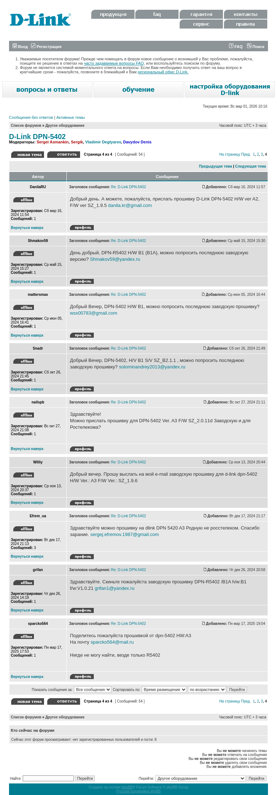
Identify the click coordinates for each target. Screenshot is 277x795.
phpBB (127, 787)
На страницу (229, 154)
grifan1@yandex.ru (115, 588)
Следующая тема (250, 166)
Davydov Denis (137, 142)
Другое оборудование (65, 126)
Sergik (77, 142)
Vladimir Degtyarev (103, 142)
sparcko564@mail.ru (112, 642)
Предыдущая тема (215, 166)
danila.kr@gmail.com (130, 205)
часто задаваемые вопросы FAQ (114, 63)
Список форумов (26, 126)
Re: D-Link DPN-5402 (128, 187)
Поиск (255, 46)
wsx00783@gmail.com (93, 313)
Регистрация (46, 46)
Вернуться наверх (27, 228)
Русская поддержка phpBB (138, 791)
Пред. (246, 154)
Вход (20, 46)
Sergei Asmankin (52, 142)
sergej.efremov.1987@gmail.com (125, 534)
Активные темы (70, 117)
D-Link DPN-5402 (37, 137)
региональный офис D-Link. (163, 72)
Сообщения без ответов (31, 117)
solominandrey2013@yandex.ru (152, 367)
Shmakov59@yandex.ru (115, 259)
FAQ (236, 46)
